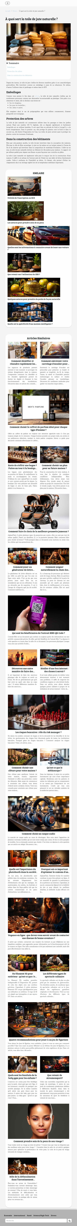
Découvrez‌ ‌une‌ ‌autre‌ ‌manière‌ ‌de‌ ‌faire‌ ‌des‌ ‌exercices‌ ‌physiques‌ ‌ (22, 671)
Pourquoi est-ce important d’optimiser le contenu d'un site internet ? (54, 872)
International (19, 1215)
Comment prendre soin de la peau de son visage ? (38, 1141)
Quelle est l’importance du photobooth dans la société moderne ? (22, 872)
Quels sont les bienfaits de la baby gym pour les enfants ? (22, 1076)
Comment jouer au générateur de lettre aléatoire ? (22, 569)
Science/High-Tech (41, 1215)
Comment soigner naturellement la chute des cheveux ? (54, 569)
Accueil (7, 11)
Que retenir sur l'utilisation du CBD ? (24, 274)
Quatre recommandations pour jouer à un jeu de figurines (38, 1039)
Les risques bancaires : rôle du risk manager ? (38, 732)
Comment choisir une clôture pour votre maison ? (22, 769)
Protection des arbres (14, 71)
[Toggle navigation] (7, 3)
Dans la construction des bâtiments (19, 75)
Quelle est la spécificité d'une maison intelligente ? (30, 324)
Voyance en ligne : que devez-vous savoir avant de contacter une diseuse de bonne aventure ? (38, 936)
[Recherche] (36, 1221)
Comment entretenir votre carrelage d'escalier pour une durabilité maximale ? (54, 363)
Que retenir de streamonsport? (54, 1076)
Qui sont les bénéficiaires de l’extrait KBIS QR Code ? (38, 632)
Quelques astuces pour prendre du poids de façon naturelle (34, 299)
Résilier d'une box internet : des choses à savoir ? (54, 670)
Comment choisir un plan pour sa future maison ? (54, 467)
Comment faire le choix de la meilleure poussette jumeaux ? (38, 531)
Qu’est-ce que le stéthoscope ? (54, 769)
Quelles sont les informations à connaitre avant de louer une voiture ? (38, 248)
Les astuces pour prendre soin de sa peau (26, 222)
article (37, 96)
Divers (15, 11)
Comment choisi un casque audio (38, 833)
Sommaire (14, 63)
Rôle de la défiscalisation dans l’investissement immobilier (22, 1179)
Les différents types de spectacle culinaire (54, 975)
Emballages (11, 67)
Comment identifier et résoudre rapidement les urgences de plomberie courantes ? (22, 365)
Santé (29, 1215)
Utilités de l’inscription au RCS (21, 198)
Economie (8, 1215)
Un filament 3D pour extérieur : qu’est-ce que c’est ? (22, 976)
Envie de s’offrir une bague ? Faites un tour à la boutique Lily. (22, 468)
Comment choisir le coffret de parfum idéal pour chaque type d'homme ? (38, 428)
